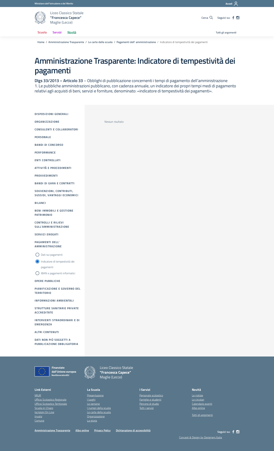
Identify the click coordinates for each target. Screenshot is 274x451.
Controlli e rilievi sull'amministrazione (52, 224)
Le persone (93, 404)
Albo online (198, 408)
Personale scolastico (151, 395)
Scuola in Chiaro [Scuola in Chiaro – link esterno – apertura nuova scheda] (44, 408)
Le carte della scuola (99, 412)
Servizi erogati (47, 234)
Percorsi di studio (149, 404)
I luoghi (91, 399)
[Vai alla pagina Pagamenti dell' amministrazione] (136, 42)
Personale (43, 137)
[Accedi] (232, 3)
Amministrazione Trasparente (52, 430)
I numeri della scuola (99, 408)
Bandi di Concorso (49, 145)
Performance (45, 152)
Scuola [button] (42, 32)
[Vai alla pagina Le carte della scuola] (100, 42)
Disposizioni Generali (51, 114)
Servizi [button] (57, 32)
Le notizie (197, 395)
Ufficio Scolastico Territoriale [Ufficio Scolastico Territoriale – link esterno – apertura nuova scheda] (51, 404)
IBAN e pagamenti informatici (58, 273)
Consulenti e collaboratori (56, 129)
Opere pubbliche (47, 281)
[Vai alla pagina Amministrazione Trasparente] (66, 42)
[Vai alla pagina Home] (40, 42)
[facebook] (233, 17)
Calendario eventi (202, 404)
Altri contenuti (47, 332)
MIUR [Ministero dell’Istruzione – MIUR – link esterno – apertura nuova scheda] (38, 395)
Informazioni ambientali (54, 300)
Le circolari (198, 399)
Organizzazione (47, 122)
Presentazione (95, 395)
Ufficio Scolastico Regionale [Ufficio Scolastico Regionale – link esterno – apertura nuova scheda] (50, 399)
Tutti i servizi (146, 408)
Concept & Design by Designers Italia (200, 437)
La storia (92, 420)
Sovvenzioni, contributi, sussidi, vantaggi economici (56, 193)
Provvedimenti (46, 175)
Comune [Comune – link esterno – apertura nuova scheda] (39, 420)
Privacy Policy (102, 430)
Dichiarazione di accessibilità (133, 430)
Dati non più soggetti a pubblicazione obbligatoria (56, 342)
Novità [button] (71, 32)
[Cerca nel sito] (207, 17)
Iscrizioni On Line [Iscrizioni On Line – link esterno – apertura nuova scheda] (44, 412)
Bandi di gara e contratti (55, 183)
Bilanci (40, 203)
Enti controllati (48, 160)
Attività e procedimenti (53, 168)
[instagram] (237, 17)
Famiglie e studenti (150, 399)
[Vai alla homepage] (40, 17)
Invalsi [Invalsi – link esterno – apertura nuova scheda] (38, 416)
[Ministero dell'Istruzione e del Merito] (54, 3)
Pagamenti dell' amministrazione (48, 244)
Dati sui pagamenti (52, 255)
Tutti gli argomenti (226, 32)
